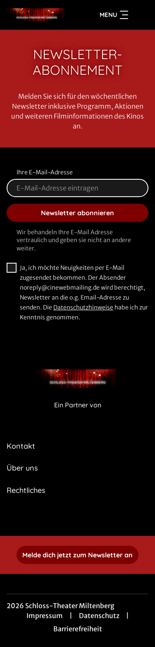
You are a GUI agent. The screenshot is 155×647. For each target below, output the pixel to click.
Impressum (44, 615)
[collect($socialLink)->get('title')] (77, 517)
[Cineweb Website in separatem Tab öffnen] (77, 414)
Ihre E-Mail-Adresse (45, 172)
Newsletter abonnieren (77, 213)
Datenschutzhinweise (83, 307)
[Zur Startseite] (37, 15)
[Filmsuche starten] (140, 15)
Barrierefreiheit (77, 629)
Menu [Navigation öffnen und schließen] (114, 15)
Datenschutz (99, 615)
